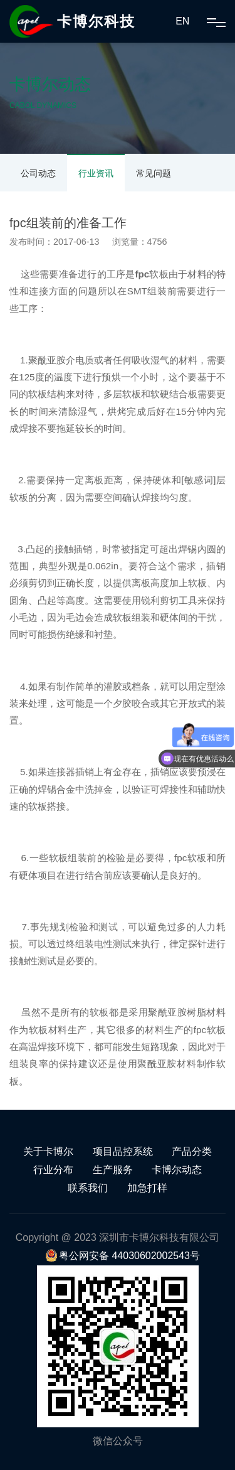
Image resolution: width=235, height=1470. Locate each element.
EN (182, 21)
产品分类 (192, 1151)
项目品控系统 (123, 1151)
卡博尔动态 (177, 1169)
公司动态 (38, 173)
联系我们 (88, 1188)
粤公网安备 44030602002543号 (122, 1255)
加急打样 (147, 1188)
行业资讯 (95, 173)
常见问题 (153, 173)
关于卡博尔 (48, 1151)
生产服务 (113, 1169)
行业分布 (53, 1169)
